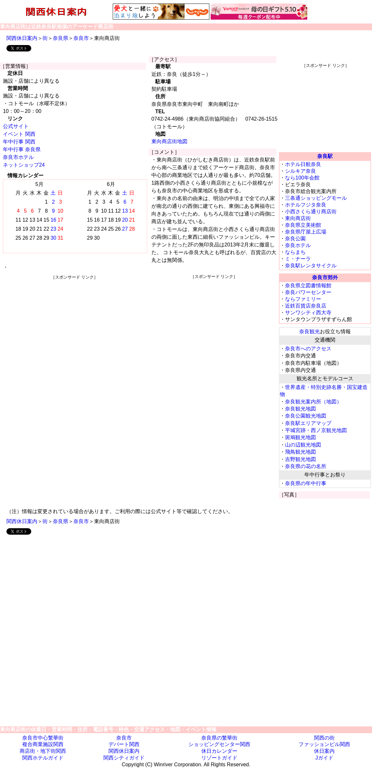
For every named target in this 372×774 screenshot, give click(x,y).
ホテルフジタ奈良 (305, 204)
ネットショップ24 (24, 165)
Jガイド (324, 757)
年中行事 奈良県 (21, 149)
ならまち (295, 252)
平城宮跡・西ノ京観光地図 (316, 430)
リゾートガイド (219, 757)
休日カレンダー (219, 751)
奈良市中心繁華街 (42, 738)
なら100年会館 (302, 177)
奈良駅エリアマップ (308, 423)
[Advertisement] (74, 325)
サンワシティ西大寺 (308, 312)
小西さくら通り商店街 (311, 211)
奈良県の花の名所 (305, 466)
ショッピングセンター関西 (219, 744)
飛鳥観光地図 (300, 452)
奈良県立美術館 (303, 225)
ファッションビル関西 (324, 744)
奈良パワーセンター (308, 292)
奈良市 (81, 38)
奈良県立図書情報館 (308, 285)
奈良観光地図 (300, 408)
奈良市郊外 (325, 277)
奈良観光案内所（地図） (313, 401)
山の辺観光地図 (303, 444)
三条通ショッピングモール (316, 198)
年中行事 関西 (19, 141)
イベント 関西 (19, 134)
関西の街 (324, 738)
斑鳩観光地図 (300, 437)
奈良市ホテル (18, 157)
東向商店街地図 (169, 141)
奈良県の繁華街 (219, 738)
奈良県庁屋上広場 (305, 232)
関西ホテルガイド (42, 757)
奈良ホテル (298, 245)
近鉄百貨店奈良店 (305, 306)
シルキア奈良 (300, 171)
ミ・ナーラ (298, 259)
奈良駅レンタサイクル (311, 265)
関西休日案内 (21, 38)
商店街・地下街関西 (43, 751)
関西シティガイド (124, 757)
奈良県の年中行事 (305, 483)
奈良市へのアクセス (308, 348)
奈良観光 (309, 331)
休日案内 (324, 751)
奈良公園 (295, 238)
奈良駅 (325, 156)
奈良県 (60, 38)
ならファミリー (303, 299)
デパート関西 (124, 744)
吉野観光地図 (300, 459)
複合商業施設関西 (42, 744)
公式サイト (16, 126)
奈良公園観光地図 (305, 416)
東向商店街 (298, 218)
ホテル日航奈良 (303, 164)
